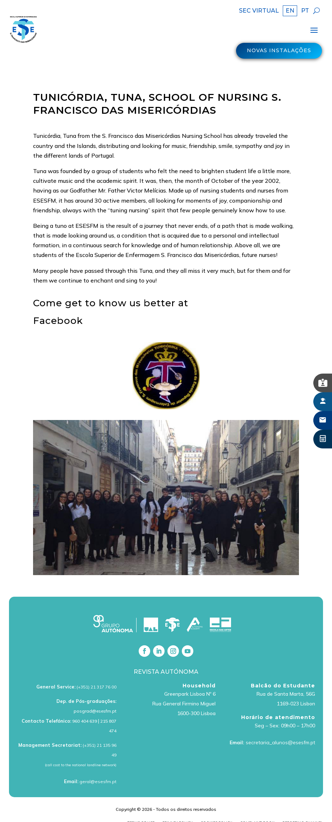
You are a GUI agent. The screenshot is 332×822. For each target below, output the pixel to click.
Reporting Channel (302, 809)
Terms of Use (141, 809)
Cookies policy (216, 809)
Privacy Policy (177, 809)
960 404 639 (84, 707)
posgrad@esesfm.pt (95, 697)
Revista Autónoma (166, 658)
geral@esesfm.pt (97, 768)
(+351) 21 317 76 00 (96, 673)
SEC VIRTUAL (259, 11)
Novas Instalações (279, 52)
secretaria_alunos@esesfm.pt (280, 729)
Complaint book (257, 809)
